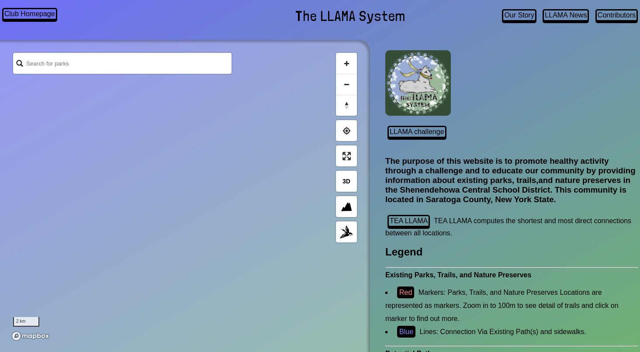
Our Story (519, 15)
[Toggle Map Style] (346, 231)
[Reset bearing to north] (346, 105)
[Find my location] (346, 130)
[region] (185, 196)
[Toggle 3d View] (346, 181)
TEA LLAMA (409, 220)
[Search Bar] (122, 63)
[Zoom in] (346, 63)
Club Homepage (29, 13)
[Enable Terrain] (346, 206)
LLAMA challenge (417, 131)
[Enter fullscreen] (346, 155)
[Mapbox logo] (30, 336)
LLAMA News (566, 15)
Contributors (617, 15)
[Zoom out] (346, 84)
